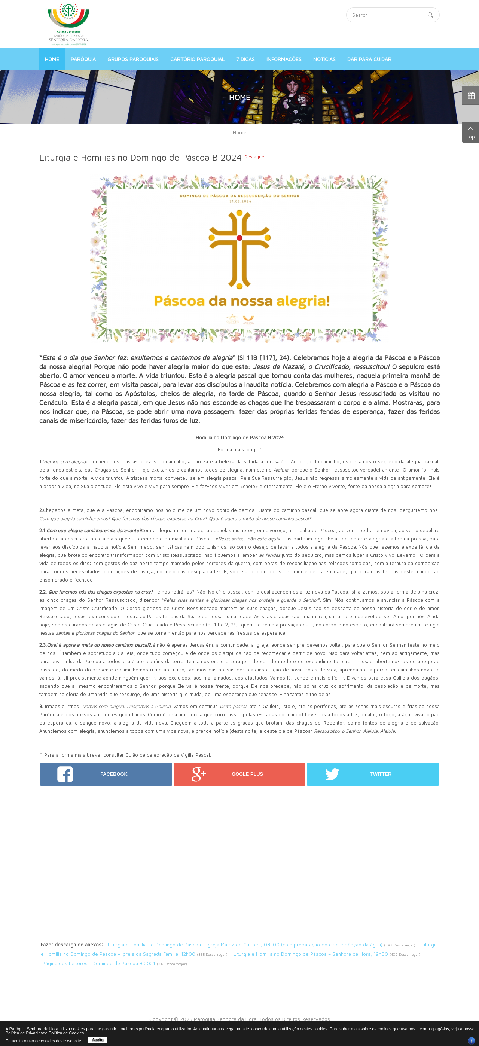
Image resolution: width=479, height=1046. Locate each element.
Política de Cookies (66, 1033)
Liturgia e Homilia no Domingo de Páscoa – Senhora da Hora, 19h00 (311, 954)
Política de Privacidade (27, 1033)
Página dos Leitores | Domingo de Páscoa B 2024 (98, 963)
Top (470, 131)
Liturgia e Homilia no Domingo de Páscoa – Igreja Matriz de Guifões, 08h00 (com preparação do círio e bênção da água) (245, 945)
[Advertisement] (239, 838)
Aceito (98, 1039)
